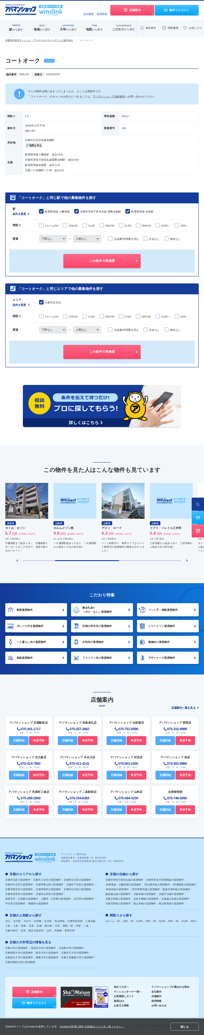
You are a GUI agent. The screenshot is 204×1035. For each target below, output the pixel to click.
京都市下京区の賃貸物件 (80, 884)
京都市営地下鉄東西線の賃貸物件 (165, 879)
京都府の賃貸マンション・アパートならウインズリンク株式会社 (39, 40)
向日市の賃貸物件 (84, 898)
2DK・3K (150, 920)
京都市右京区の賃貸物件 (77, 889)
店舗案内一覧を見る (185, 707)
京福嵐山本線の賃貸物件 (175, 898)
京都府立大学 (19, 957)
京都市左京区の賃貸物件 (77, 879)
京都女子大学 (75, 952)
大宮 (57, 925)
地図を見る (34, 145)
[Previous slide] (17, 560)
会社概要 (88, 13)
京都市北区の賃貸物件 (17, 879)
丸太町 (48, 920)
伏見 (23, 930)
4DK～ (194, 920)
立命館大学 (71, 947)
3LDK (184, 920)
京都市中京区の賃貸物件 (19, 884)
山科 (49, 930)
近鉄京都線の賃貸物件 (146, 898)
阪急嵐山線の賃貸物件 (118, 894)
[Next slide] (187, 560)
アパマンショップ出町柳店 (109, 96)
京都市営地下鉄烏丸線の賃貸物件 (124, 879)
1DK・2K (128, 920)
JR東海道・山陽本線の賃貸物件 (123, 884)
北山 (7, 920)
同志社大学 (43, 947)
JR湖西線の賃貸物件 (184, 884)
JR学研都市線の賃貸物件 (146, 889)
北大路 (17, 920)
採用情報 (102, 13)
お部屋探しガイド (124, 996)
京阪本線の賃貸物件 (144, 894)
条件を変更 (21, 213)
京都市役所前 (74, 920)
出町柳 (37, 920)
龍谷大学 (47, 952)
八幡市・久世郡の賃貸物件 (56, 898)
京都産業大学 (19, 952)
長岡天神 (70, 930)
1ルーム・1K (113, 920)
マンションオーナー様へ (127, 991)
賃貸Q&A (119, 1000)
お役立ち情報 (121, 1005)
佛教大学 (47, 957)
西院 (65, 925)
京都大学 (16, 947)
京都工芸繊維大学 (77, 957)
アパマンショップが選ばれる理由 (170, 986)
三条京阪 (90, 920)
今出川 (27, 920)
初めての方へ (121, 986)
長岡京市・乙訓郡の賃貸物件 (21, 898)
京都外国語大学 (20, 962)
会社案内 (156, 991)
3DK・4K (173, 920)
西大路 (48, 925)
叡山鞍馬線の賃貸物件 (171, 903)
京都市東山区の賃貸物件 (49, 884)
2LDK (162, 920)
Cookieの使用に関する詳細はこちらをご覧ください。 (92, 1026)
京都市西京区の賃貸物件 (19, 889)
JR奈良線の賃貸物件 (117, 889)
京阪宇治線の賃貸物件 (171, 894)
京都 (39, 925)
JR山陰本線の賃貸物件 (157, 884)
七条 (15, 925)
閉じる (185, 1026)
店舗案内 (156, 996)
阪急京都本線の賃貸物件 (176, 889)
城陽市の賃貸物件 (38, 903)
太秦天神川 (11, 930)
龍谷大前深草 (36, 930)
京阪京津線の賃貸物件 (118, 898)
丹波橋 (58, 930)
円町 (78, 925)
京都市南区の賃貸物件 (48, 889)
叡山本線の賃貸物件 (144, 903)
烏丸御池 (60, 920)
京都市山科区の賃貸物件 (49, 894)
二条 (86, 925)
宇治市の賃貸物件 (15, 903)
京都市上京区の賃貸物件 (47, 879)
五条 (31, 925)
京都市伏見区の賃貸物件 (19, 894)
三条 (7, 925)
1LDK (139, 920)
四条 (23, 925)
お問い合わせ (159, 1005)
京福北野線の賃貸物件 (118, 903)
